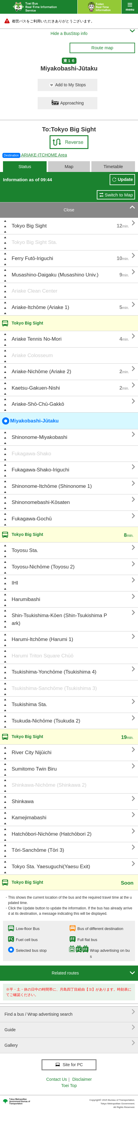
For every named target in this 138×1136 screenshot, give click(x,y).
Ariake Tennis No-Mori (37, 339)
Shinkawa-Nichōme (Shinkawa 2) (49, 785)
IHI (15, 583)
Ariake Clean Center (34, 291)
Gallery (69, 1043)
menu (130, 7)
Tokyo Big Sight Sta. (34, 242)
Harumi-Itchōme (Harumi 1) (42, 639)
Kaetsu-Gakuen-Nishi (36, 388)
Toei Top (69, 1085)
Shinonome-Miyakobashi (39, 437)
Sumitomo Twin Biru (34, 769)
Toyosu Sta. (25, 550)
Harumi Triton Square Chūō (42, 656)
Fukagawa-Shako (31, 453)
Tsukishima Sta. (29, 704)
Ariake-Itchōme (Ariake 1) (40, 307)
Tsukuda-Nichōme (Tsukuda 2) (46, 721)
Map (69, 166)
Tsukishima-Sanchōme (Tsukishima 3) (54, 688)
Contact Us (56, 1079)
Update (125, 179)
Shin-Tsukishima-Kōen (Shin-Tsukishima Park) (59, 619)
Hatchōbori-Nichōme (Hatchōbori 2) (51, 834)
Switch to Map (119, 194)
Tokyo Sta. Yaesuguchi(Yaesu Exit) (51, 866)
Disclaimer (82, 1079)
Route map (102, 47)
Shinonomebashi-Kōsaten (41, 502)
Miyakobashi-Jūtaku (30, 421)
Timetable (113, 166)
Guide (69, 1027)
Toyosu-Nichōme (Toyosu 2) (43, 567)
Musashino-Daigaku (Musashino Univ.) (55, 275)
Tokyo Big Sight (29, 226)
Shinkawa (23, 801)
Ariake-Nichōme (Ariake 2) (41, 371)
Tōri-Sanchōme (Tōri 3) (38, 850)
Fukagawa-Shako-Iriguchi (40, 470)
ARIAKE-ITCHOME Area (34, 155)
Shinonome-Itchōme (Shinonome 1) (52, 486)
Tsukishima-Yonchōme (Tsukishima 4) (54, 672)
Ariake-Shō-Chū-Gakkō (38, 404)
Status (25, 166)
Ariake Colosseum (32, 355)
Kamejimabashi (29, 817)
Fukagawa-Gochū (32, 519)
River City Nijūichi (31, 752)
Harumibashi (26, 599)
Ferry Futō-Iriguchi (32, 258)
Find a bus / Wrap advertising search (69, 1012)
